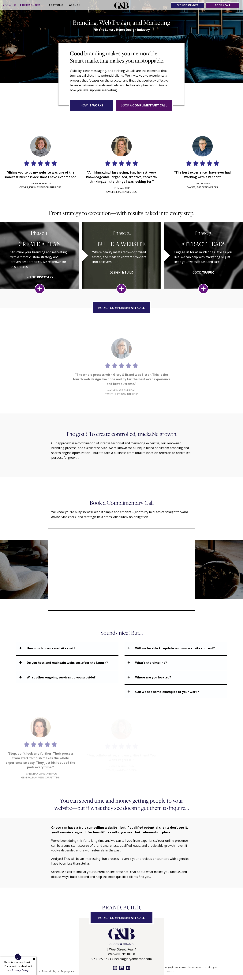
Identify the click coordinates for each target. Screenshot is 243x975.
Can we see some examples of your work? (167, 692)
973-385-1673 (101, 959)
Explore (187, 5)
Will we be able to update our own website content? (175, 648)
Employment (68, 971)
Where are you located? (153, 677)
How (91, 105)
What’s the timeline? (151, 663)
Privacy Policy (49, 971)
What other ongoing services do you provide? (61, 677)
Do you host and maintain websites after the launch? (67, 663)
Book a (222, 5)
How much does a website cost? (51, 648)
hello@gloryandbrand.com (133, 959)
